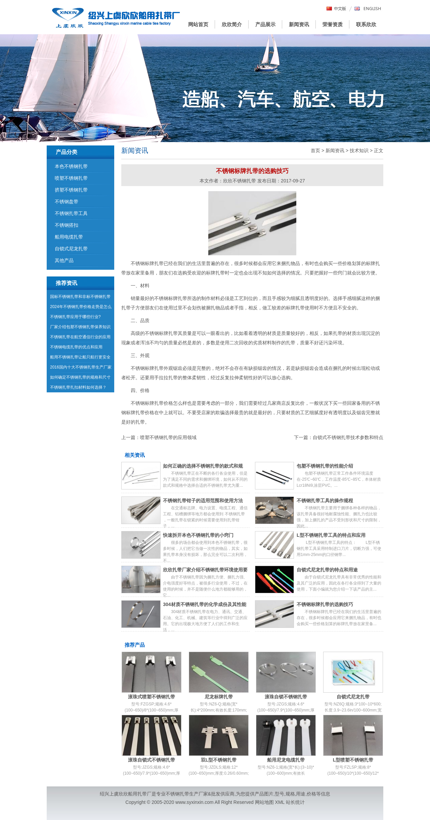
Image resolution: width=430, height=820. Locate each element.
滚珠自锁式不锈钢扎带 (151, 760)
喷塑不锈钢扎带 (71, 178)
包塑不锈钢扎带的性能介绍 (325, 466)
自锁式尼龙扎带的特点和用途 (327, 569)
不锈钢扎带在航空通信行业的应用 (80, 337)
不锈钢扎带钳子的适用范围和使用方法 (203, 500)
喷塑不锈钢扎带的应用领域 (168, 437)
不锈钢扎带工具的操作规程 (325, 500)
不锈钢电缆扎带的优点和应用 (76, 347)
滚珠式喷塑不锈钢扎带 (151, 696)
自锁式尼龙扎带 (353, 696)
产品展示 (265, 24)
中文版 (337, 8)
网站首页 (198, 24)
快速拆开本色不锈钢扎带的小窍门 (198, 535)
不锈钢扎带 (177, 793)
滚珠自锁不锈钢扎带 (286, 696)
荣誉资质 (332, 24)
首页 (315, 150)
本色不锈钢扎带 (71, 166)
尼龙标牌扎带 (219, 696)
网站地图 (264, 802)
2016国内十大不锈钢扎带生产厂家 (81, 367)
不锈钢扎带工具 (71, 213)
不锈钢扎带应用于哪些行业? (75, 316)
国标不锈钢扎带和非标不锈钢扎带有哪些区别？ (80, 298)
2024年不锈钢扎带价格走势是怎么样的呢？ (81, 308)
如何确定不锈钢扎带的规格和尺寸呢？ (80, 378)
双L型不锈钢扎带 (219, 760)
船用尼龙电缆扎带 (286, 760)
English (367, 8)
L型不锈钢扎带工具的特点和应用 (331, 535)
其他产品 (64, 260)
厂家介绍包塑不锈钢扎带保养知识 (80, 327)
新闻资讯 (299, 24)
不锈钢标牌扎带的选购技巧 (325, 604)
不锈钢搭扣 (66, 225)
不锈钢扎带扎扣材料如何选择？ (78, 387)
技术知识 (359, 150)
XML (280, 802)
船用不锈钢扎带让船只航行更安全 (80, 357)
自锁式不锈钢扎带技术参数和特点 (348, 437)
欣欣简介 (232, 24)
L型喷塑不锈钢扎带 (353, 760)
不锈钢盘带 (66, 201)
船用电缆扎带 (69, 237)
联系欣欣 (366, 24)
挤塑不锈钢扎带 (71, 189)
